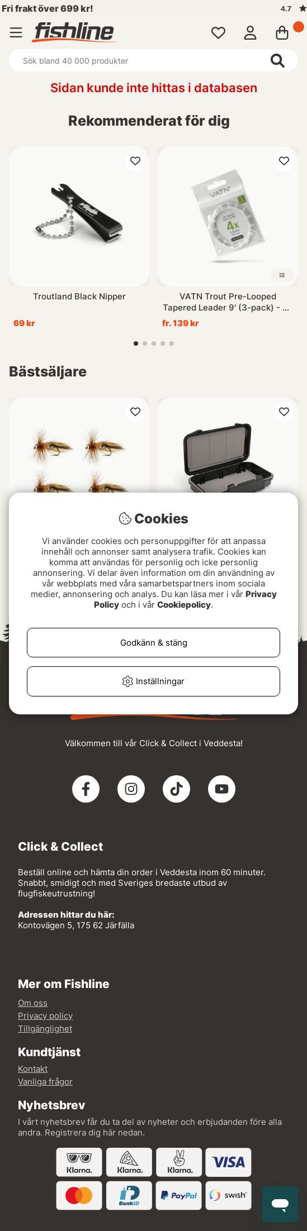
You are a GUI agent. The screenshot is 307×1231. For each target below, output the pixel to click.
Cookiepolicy (184, 604)
